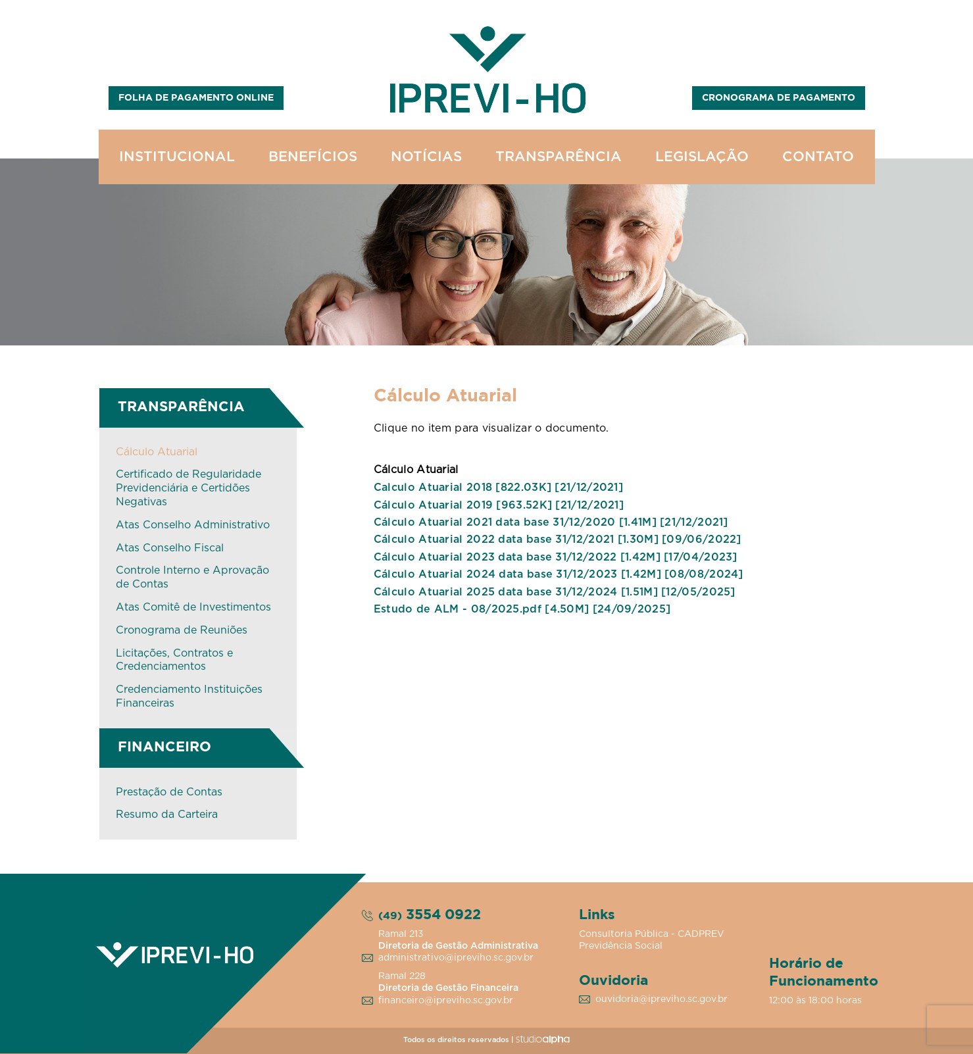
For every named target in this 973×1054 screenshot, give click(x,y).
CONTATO (818, 157)
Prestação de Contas (169, 792)
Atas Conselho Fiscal (170, 548)
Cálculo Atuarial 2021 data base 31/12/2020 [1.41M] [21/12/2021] (551, 522)
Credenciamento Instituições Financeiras (189, 696)
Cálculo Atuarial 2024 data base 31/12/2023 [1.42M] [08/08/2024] (558, 574)
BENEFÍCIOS (312, 157)
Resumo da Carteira (167, 814)
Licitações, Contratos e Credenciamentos (174, 660)
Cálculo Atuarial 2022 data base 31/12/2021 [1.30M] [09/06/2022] (557, 539)
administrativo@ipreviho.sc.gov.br (456, 958)
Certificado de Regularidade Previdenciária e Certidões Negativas (188, 488)
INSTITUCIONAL (177, 157)
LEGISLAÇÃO (702, 157)
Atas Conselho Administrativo (193, 525)
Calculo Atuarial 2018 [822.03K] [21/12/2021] (498, 487)
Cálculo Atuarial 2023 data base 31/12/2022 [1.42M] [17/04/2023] (555, 557)
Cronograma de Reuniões (181, 630)
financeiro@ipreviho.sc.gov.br (445, 1000)
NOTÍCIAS (426, 157)
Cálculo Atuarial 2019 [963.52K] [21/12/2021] (499, 505)
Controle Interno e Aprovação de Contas (192, 577)
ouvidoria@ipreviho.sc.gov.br (661, 999)
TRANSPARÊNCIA (558, 157)
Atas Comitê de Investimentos (193, 607)
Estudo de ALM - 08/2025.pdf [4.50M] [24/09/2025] (522, 609)
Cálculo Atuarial (156, 452)
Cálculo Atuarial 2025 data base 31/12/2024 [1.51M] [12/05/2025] (555, 592)
